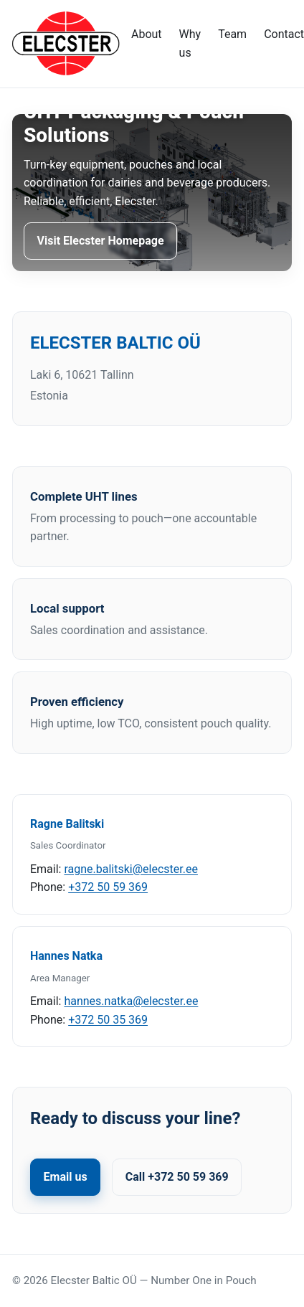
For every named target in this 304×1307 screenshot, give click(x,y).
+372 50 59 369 (108, 887)
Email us (65, 1177)
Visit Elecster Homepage (100, 240)
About (146, 34)
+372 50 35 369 (108, 1020)
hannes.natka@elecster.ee (131, 1001)
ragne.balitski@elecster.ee (131, 869)
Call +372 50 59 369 (177, 1177)
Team (232, 34)
